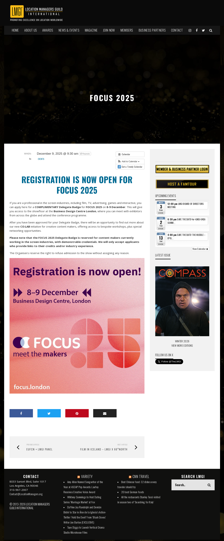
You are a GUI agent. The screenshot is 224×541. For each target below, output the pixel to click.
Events (41, 158)
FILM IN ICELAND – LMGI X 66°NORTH (104, 449)
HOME (15, 30)
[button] (128, 161)
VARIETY (86, 476)
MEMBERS (126, 30)
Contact (177, 30)
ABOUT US (30, 30)
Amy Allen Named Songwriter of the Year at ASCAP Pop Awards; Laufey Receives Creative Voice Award (83, 487)
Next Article (122, 444)
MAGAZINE (91, 30)
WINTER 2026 (182, 341)
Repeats (85, 154)
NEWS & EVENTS (68, 30)
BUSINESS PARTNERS (152, 30)
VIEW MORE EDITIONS (182, 345)
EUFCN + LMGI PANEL (39, 449)
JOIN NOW (109, 30)
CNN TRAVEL (141, 476)
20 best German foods (132, 492)
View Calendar (200, 248)
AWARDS (47, 30)
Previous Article (32, 444)
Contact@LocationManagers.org (26, 494)
